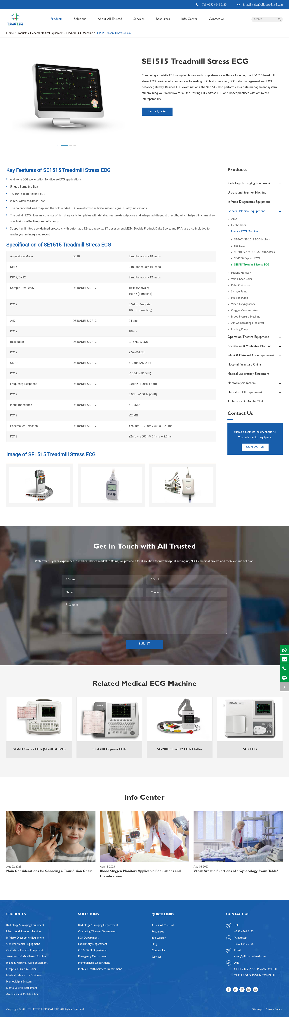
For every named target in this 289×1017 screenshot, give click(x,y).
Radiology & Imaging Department (98, 925)
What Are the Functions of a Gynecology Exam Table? (236, 871)
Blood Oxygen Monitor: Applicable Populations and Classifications (140, 874)
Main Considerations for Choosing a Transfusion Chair (49, 871)
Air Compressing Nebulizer (245, 323)
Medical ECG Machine (79, 33)
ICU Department (88, 938)
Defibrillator (236, 225)
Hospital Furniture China (255, 365)
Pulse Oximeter (238, 285)
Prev (57, 145)
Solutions (80, 21)
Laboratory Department (92, 944)
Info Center (189, 21)
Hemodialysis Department (94, 963)
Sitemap (257, 1009)
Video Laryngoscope (241, 304)
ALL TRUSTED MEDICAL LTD (41, 1009)
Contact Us (216, 21)
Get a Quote (157, 111)
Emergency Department (92, 956)
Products (56, 21)
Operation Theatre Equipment (255, 337)
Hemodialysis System (255, 383)
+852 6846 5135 (244, 944)
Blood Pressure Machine (243, 317)
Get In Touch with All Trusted (144, 547)
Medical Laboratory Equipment (255, 374)
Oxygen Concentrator (242, 310)
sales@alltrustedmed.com (250, 956)
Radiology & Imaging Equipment (255, 184)
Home (10, 33)
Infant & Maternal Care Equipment (255, 355)
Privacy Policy (273, 1009)
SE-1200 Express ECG (247, 258)
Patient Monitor (239, 273)
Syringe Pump (237, 292)
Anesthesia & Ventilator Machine (255, 346)
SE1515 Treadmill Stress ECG (113, 33)
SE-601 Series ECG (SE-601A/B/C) (254, 252)
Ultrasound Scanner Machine (255, 193)
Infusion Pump (237, 298)
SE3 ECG (239, 246)
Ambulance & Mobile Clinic (255, 402)
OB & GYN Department (93, 950)
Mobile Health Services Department (100, 969)
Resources (163, 21)
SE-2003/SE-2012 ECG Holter (252, 239)
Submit (144, 644)
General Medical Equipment (47, 33)
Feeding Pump (237, 329)
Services (138, 21)
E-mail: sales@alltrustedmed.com (260, 5)
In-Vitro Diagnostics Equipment (255, 202)
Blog (154, 944)
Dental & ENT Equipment (255, 392)
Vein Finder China (240, 279)
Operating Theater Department (97, 931)
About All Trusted (110, 21)
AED (232, 219)
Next (80, 145)
